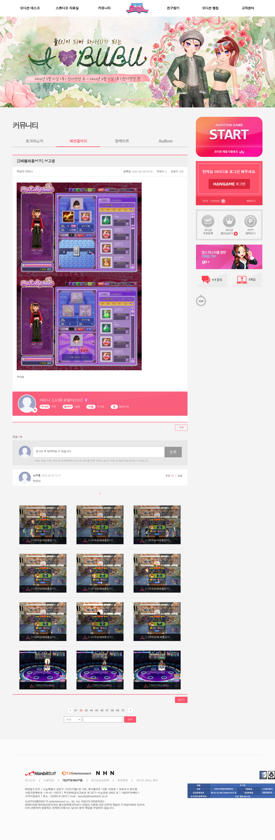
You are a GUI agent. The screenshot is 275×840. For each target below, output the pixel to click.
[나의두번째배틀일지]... (45, 540)
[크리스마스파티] (45, 685)
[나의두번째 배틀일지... (159, 637)
